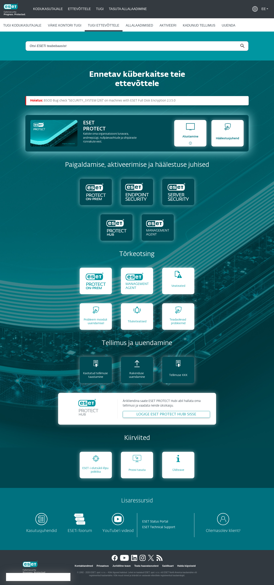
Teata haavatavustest (146, 566)
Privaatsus (103, 566)
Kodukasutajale (48, 9)
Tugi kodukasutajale (22, 25)
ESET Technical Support (158, 527)
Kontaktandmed (84, 566)
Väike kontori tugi (64, 25)
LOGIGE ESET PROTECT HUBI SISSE (166, 414)
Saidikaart (168, 566)
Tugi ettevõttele (103, 25)
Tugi (100, 9)
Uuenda (228, 25)
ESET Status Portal (155, 521)
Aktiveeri (168, 25)
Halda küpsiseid (186, 566)
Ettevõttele (79, 9)
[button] (265, 9)
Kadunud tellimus (199, 25)
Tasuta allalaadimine (128, 9)
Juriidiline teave (121, 566)
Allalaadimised (139, 25)
